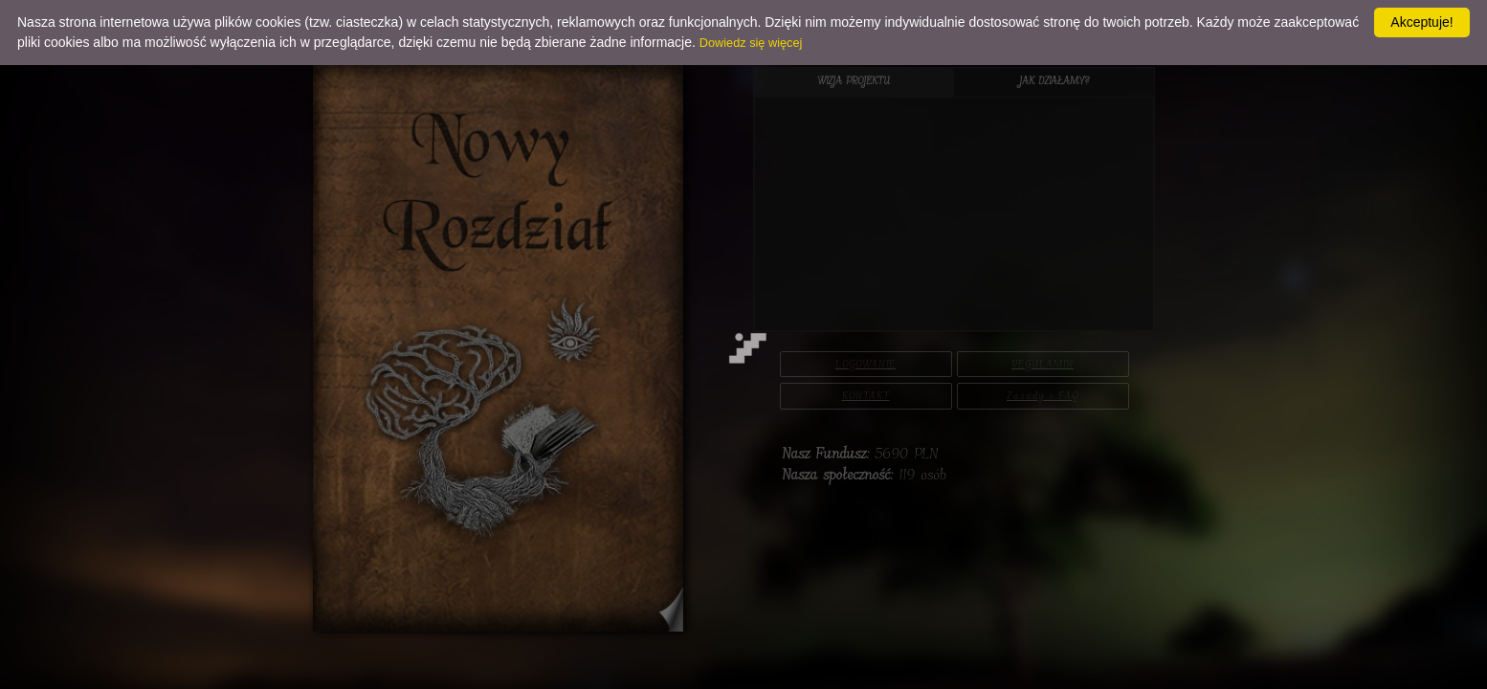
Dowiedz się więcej (751, 42)
